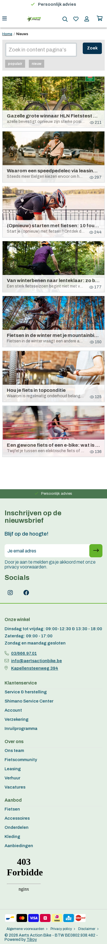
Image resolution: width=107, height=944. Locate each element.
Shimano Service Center (29, 701)
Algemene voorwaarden (27, 929)
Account (13, 710)
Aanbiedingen (19, 845)
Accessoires (17, 818)
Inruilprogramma (21, 728)
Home (7, 34)
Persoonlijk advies (57, 4)
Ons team (14, 750)
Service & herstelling (26, 692)
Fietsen (12, 809)
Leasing (13, 769)
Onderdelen (17, 827)
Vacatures (15, 787)
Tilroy (32, 939)
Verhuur (12, 778)
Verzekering (17, 719)
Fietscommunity (21, 759)
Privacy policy (63, 929)
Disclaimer (88, 929)
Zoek (92, 48)
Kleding (12, 836)
